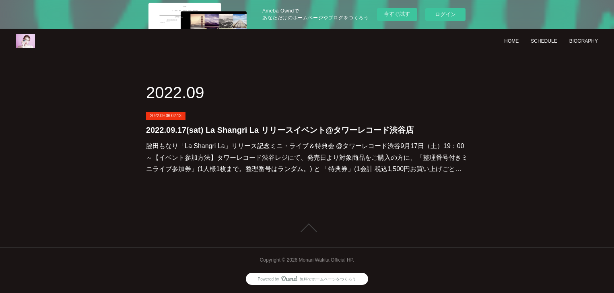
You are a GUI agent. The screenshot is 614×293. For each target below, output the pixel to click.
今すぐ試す (397, 14)
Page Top (307, 227)
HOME (511, 41)
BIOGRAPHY (583, 41)
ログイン (445, 14)
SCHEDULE (544, 41)
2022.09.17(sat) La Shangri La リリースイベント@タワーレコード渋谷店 (280, 130)
